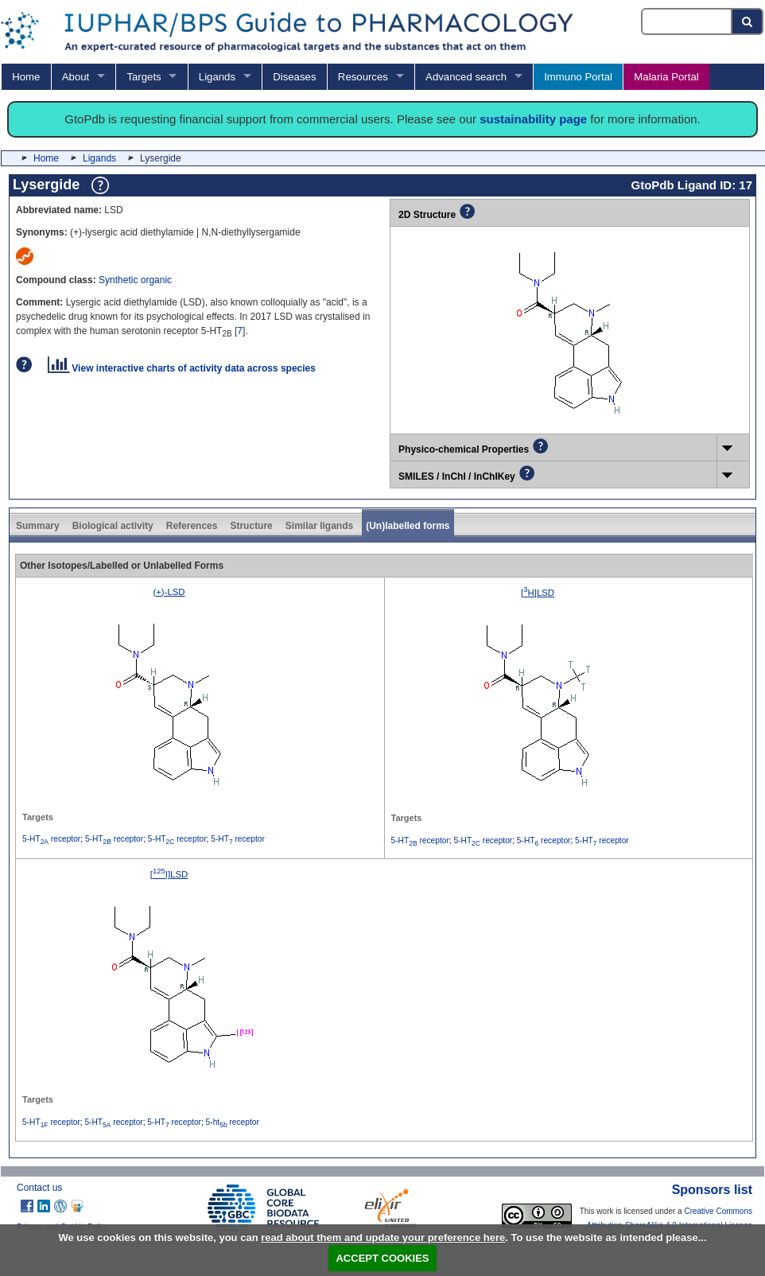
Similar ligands (319, 525)
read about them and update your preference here (383, 1237)
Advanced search (466, 77)
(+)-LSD (168, 592)
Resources (363, 77)
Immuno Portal (578, 77)
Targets (143, 77)
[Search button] (747, 21)
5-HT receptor (51, 838)
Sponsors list (712, 1189)
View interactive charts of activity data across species (182, 368)
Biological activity (112, 525)
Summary (38, 525)
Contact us (39, 1187)
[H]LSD (537, 592)
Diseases (294, 77)
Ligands (217, 77)
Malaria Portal (666, 77)
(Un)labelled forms (407, 525)
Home (26, 77)
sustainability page (533, 119)
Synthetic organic (135, 280)
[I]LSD (169, 874)
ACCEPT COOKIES (382, 1258)
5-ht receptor (232, 1122)
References (192, 525)
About (75, 77)
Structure (251, 525)
